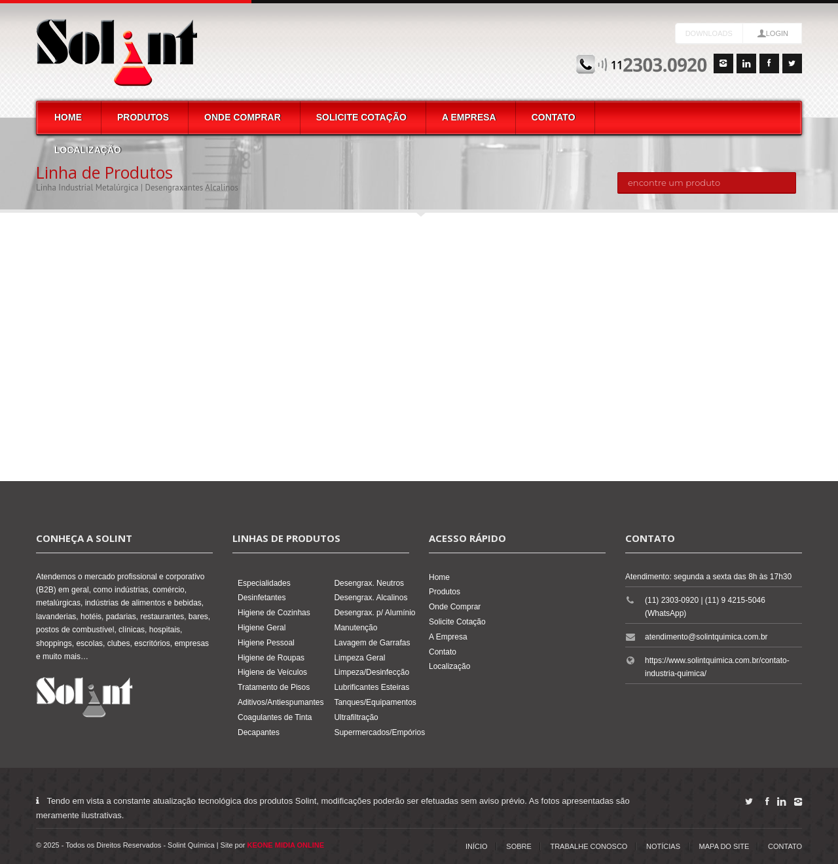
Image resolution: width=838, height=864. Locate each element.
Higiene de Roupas (271, 657)
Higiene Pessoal (266, 642)
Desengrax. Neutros (369, 583)
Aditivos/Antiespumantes (280, 702)
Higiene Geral (261, 627)
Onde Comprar (242, 117)
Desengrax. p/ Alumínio (374, 612)
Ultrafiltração (356, 717)
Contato (553, 117)
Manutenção (355, 627)
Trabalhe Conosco (588, 846)
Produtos (143, 117)
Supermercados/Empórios (379, 732)
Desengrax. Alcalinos (370, 597)
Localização (87, 150)
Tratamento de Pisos (274, 687)
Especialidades (264, 583)
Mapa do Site (724, 846)
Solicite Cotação (361, 117)
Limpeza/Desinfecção (371, 672)
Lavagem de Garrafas (372, 642)
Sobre (519, 846)
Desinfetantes (261, 597)
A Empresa (469, 117)
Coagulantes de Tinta (275, 717)
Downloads (709, 33)
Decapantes (259, 732)
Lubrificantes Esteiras (371, 687)
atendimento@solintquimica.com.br (706, 636)
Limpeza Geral (359, 657)
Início (476, 846)
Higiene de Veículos (272, 672)
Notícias (663, 846)
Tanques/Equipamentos (375, 702)
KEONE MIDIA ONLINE (286, 845)
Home (68, 117)
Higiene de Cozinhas (274, 612)
